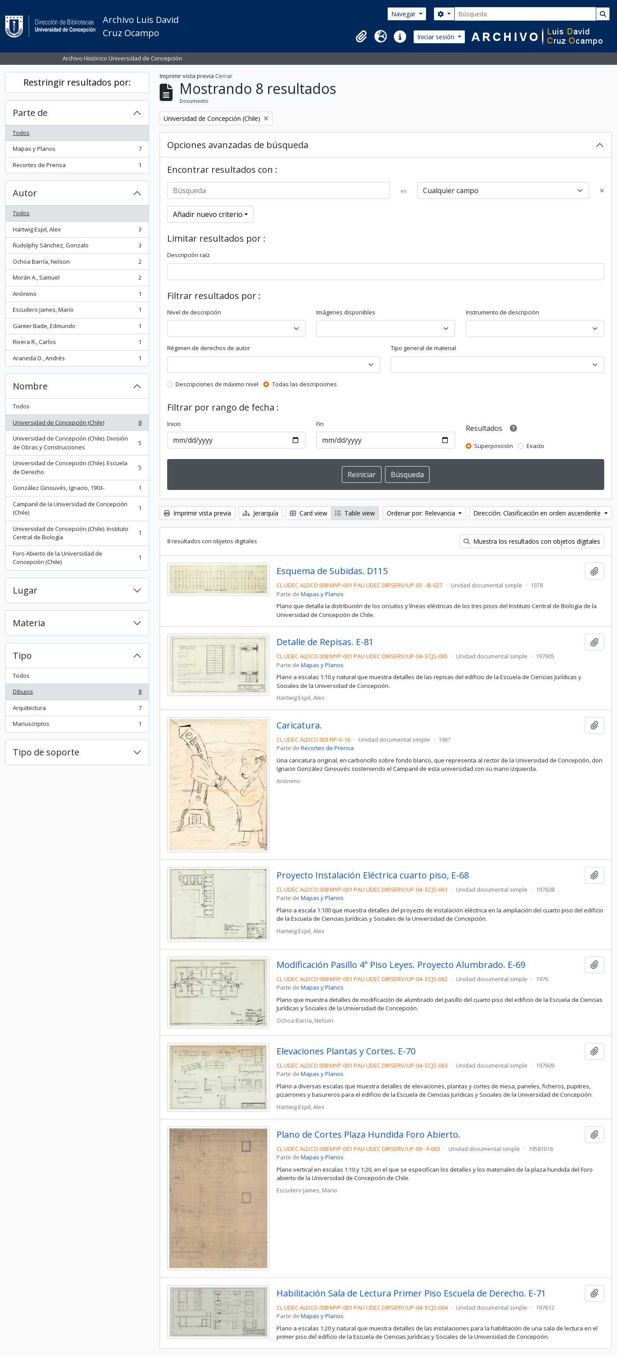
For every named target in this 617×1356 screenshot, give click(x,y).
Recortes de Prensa (77, 167)
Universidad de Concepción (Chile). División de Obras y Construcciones (77, 442)
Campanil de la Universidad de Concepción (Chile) (77, 508)
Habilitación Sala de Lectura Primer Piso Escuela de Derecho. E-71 (411, 1293)
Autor (25, 193)
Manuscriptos (77, 726)
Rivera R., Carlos (77, 344)
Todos (21, 133)
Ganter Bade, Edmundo (77, 328)
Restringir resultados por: (77, 82)
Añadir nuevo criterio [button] (208, 214)
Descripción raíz (188, 255)
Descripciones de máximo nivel (217, 384)
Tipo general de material (423, 348)
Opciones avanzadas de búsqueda (237, 145)
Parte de (30, 113)
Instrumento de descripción (502, 312)
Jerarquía (260, 513)
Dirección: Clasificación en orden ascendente (537, 513)
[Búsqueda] (525, 14)
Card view (308, 513)
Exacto (535, 446)
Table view (355, 513)
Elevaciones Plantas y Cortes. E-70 (346, 1051)
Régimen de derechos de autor (208, 348)
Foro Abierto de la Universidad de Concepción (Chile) (77, 557)
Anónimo (77, 296)
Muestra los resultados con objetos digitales (532, 541)
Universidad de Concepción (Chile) (77, 424)
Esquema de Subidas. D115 (332, 571)
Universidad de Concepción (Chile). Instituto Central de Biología (77, 533)
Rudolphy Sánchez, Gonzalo (77, 247)
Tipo (22, 655)
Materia (29, 623)
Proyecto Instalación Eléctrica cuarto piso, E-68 (373, 875)
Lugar (25, 590)
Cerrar (223, 76)
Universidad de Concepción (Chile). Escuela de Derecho (77, 467)
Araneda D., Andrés (77, 360)
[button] (361, 36)
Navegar (404, 14)
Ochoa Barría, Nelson (77, 263)
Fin (320, 424)
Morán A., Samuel (77, 279)
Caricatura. (299, 725)
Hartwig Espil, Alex (77, 231)
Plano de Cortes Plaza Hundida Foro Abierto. (368, 1134)
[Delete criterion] (602, 191)
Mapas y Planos (77, 151)
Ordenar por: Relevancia (422, 513)
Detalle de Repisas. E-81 (325, 642)
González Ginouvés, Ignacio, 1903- (77, 490)
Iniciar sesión (436, 37)
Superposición (493, 446)
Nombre (30, 386)
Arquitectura (77, 710)
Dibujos (77, 693)
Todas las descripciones (304, 384)
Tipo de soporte (46, 752)
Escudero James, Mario (77, 312)
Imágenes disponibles (345, 312)
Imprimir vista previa (197, 513)
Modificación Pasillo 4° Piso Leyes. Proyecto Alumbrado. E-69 (401, 965)
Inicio (174, 424)
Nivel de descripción (194, 312)
